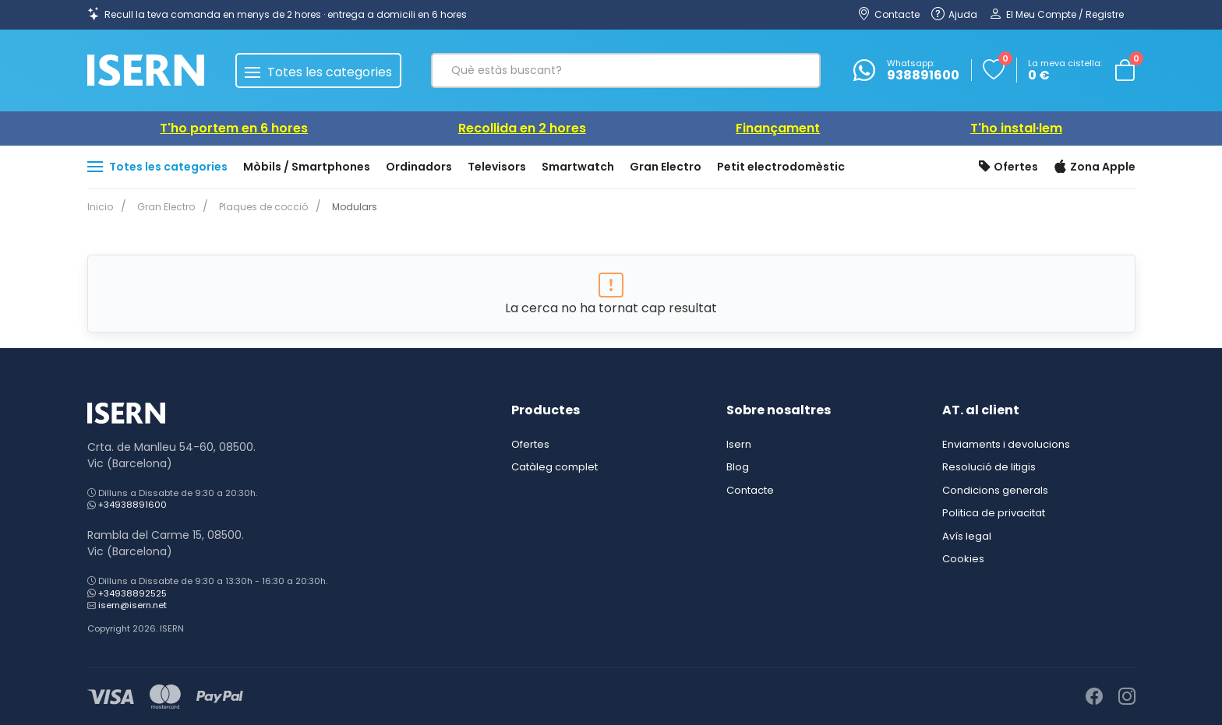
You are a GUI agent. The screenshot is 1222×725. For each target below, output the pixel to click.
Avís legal (966, 536)
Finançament (778, 128)
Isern (738, 444)
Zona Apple (1094, 167)
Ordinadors (419, 166)
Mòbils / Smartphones (306, 166)
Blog (737, 466)
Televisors (497, 166)
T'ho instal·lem (1016, 128)
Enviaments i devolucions (1006, 444)
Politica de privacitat (993, 512)
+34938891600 (132, 504)
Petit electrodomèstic (781, 166)
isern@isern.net (132, 605)
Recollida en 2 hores (522, 128)
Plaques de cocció (257, 206)
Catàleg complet (554, 466)
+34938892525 (132, 593)
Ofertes (1008, 167)
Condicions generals (995, 490)
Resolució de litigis (989, 466)
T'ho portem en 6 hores (234, 128)
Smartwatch (578, 166)
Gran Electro (665, 166)
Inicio (100, 206)
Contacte (750, 490)
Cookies (963, 558)
